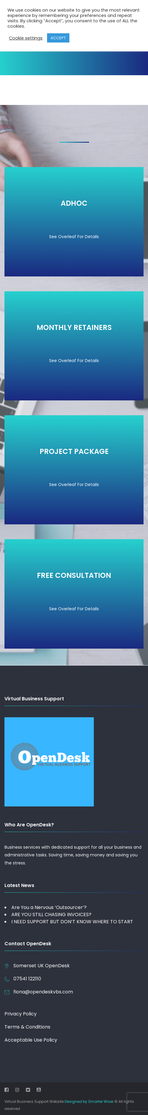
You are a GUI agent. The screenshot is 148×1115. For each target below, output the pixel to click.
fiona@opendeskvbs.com (43, 991)
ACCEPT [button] (58, 38)
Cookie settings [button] (26, 38)
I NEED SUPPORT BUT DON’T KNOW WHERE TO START (72, 921)
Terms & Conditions (27, 1026)
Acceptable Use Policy (30, 1040)
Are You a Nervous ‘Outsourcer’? (49, 907)
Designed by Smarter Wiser (88, 1101)
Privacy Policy (20, 1013)
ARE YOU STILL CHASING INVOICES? (51, 914)
